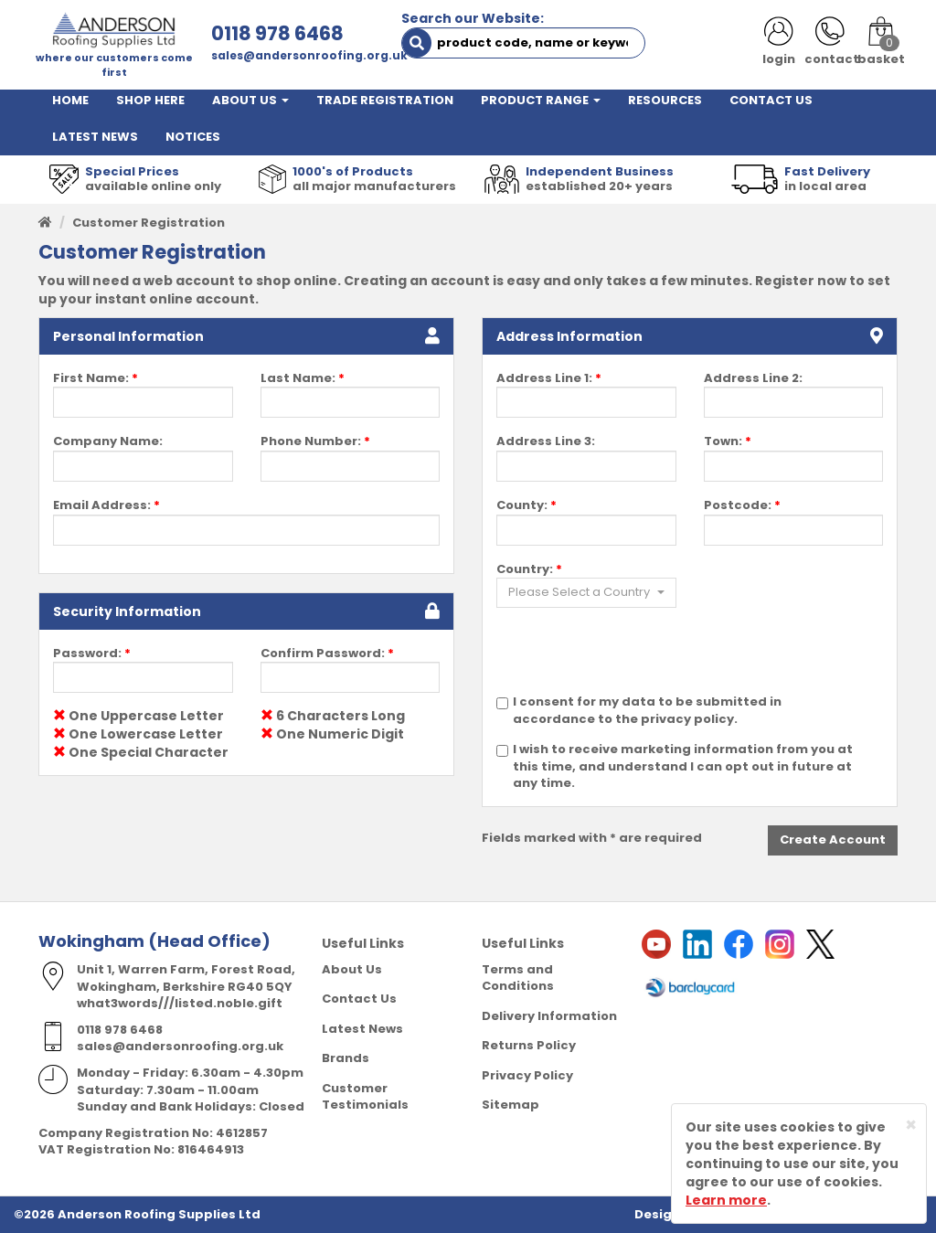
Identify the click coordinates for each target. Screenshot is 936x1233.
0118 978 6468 (277, 33)
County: (526, 505)
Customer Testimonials (365, 1096)
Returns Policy (529, 1045)
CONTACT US (771, 100)
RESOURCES (665, 100)
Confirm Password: (327, 653)
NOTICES (192, 136)
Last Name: (303, 378)
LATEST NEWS (95, 136)
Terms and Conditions (518, 978)
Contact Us (359, 998)
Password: (92, 653)
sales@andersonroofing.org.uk (309, 55)
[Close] (911, 1124)
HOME (70, 100)
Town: (727, 441)
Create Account (833, 839)
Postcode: (742, 505)
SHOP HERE (150, 100)
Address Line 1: (548, 378)
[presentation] (635, 658)
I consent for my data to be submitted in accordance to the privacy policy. (647, 711)
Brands (345, 1058)
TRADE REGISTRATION (384, 100)
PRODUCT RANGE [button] (541, 100)
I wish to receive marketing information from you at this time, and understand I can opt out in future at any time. (683, 766)
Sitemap (510, 1104)
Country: (529, 569)
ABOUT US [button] (250, 100)
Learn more (726, 1200)
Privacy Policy (527, 1075)
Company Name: (108, 441)
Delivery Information (549, 1016)
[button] (586, 593)
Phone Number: (315, 441)
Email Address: (106, 505)
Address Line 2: (753, 378)
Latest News (362, 1028)
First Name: (95, 378)
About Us (352, 969)
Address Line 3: (545, 441)
